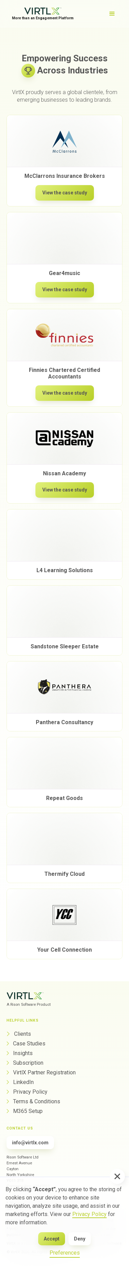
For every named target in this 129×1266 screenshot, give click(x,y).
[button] (117, 1176)
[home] (43, 14)
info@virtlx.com (30, 1142)
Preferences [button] (65, 1252)
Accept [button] (52, 1239)
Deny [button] (79, 1239)
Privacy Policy (89, 1214)
